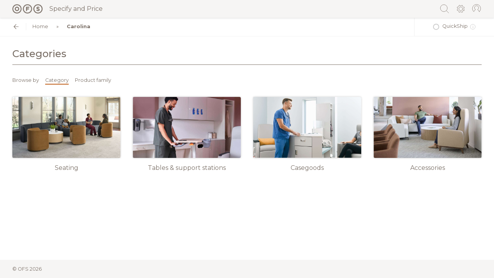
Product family (93, 80)
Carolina (78, 26)
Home (40, 26)
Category (57, 80)
